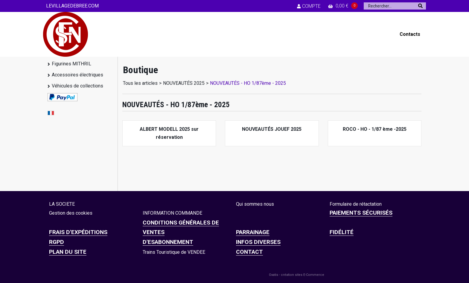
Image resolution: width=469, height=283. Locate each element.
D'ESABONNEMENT (168, 242)
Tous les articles (140, 83)
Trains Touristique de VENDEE (174, 252)
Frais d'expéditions (78, 232)
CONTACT (249, 251)
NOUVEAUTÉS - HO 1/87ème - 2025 (248, 83)
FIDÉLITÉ (342, 232)
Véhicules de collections (77, 86)
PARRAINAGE (252, 232)
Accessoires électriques (77, 75)
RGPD (56, 242)
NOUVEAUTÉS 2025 (184, 83)
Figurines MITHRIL (71, 64)
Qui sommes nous (255, 204)
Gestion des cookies (70, 213)
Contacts (410, 34)
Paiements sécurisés (361, 212)
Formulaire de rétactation (356, 204)
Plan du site (67, 251)
